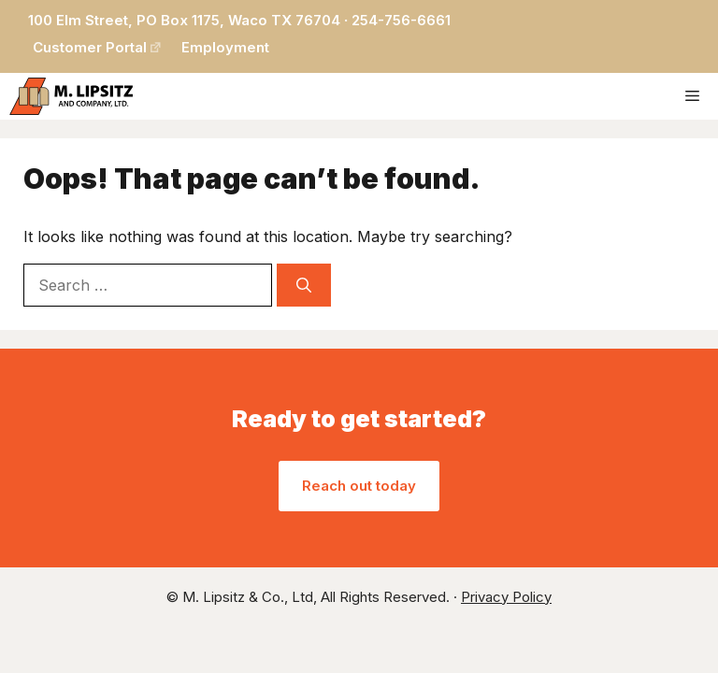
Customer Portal (90, 47)
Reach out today (359, 485)
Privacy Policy (506, 597)
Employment (225, 47)
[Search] (304, 285)
